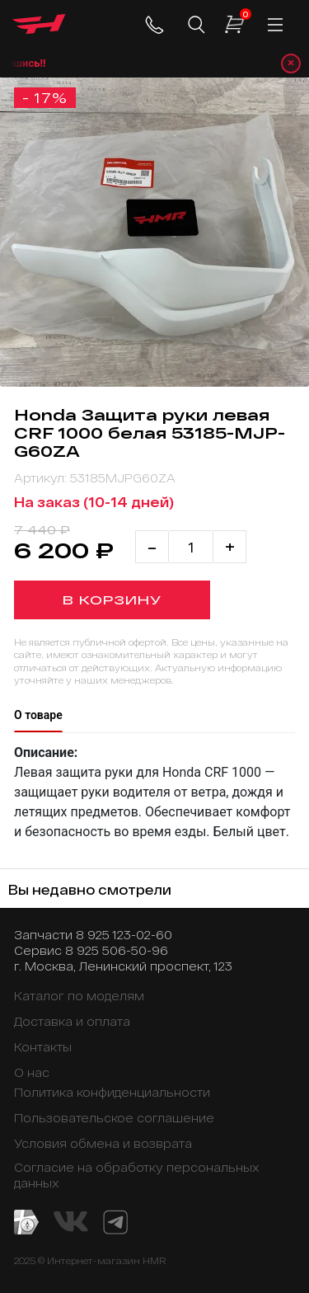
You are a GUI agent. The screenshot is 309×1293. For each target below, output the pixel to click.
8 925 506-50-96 (116, 950)
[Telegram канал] (115, 1221)
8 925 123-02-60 (124, 935)
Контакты (43, 1047)
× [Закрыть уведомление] (291, 62)
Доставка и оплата (72, 1021)
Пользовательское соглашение (114, 1118)
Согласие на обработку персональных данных (136, 1175)
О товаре (38, 715)
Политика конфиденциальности (112, 1092)
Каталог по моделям (79, 996)
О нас (31, 1072)
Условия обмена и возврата (103, 1143)
